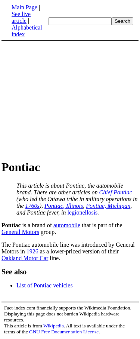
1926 (32, 251)
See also (14, 272)
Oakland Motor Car (24, 258)
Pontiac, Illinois (63, 206)
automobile (66, 225)
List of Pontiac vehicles (44, 285)
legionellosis (82, 212)
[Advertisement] (70, 100)
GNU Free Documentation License (64, 332)
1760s (32, 206)
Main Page (24, 7)
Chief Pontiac (115, 192)
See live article (21, 17)
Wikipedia (53, 326)
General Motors (20, 232)
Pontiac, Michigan (108, 206)
